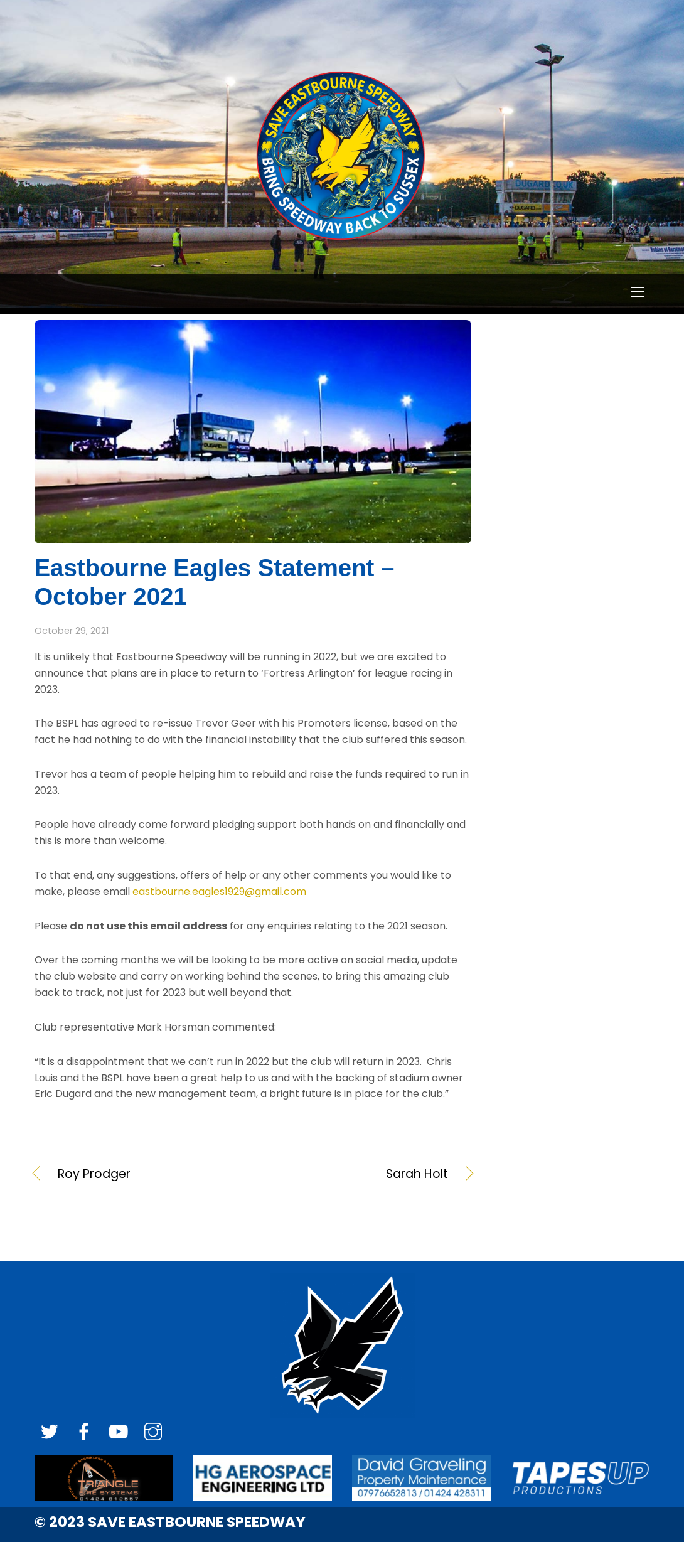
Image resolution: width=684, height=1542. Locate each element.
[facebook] (84, 1432)
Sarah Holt (357, 1174)
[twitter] (50, 1432)
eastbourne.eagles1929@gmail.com (219, 891)
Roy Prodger (94, 1174)
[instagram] (153, 1432)
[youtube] (119, 1432)
